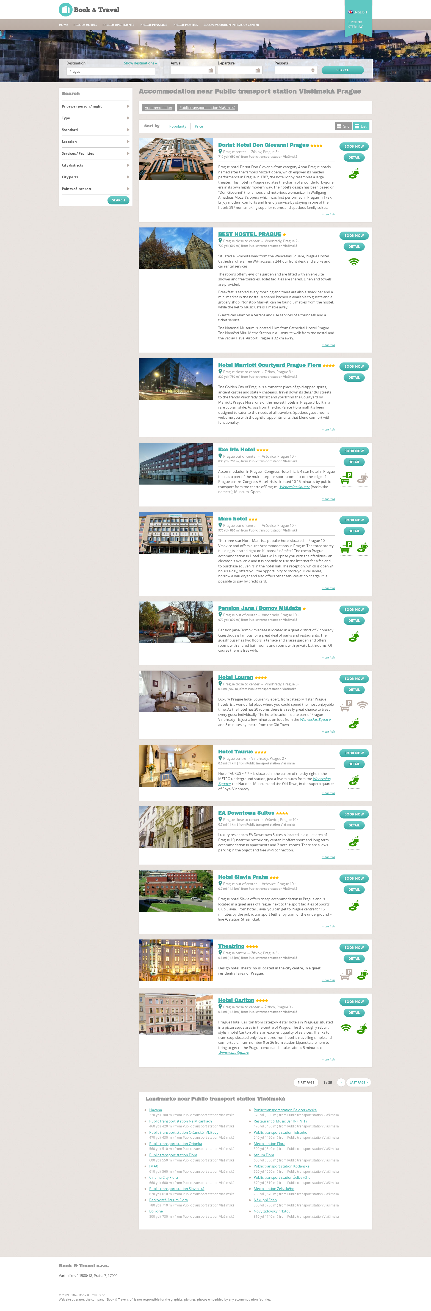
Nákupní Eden (265, 1199)
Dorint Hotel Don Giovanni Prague (263, 145)
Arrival (176, 63)
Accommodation (158, 107)
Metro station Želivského (274, 1188)
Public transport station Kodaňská (282, 1166)
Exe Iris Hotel (236, 449)
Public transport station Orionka (175, 1143)
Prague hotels (85, 24)
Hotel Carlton (236, 1000)
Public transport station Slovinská (176, 1188)
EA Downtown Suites (246, 813)
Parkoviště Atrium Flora (168, 1199)
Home (63, 24)
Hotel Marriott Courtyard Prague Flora (269, 365)
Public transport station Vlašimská (207, 107)
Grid (346, 126)
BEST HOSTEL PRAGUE (249, 234)
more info (328, 214)
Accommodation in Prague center (231, 24)
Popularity (177, 126)
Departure (226, 63)
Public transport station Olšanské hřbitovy (184, 1132)
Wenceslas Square (295, 486)
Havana (155, 1109)
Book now (354, 146)
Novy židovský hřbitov (272, 1211)
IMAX (153, 1166)
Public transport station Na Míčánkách (180, 1121)
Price (199, 126)
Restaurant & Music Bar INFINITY (280, 1121)
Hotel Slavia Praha (243, 877)
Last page (359, 1082)
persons (281, 63)
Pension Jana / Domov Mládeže (259, 608)
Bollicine (156, 1211)
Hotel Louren (235, 677)
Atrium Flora (264, 1154)
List (364, 126)
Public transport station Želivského (282, 1177)
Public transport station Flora (173, 1154)
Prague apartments (118, 24)
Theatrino (231, 946)
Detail (354, 157)
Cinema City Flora (163, 1177)
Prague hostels (185, 24)
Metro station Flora (269, 1143)
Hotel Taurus (235, 752)
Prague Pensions (153, 24)
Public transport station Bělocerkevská (285, 1109)
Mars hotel (232, 519)
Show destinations (140, 63)
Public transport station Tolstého (280, 1132)
